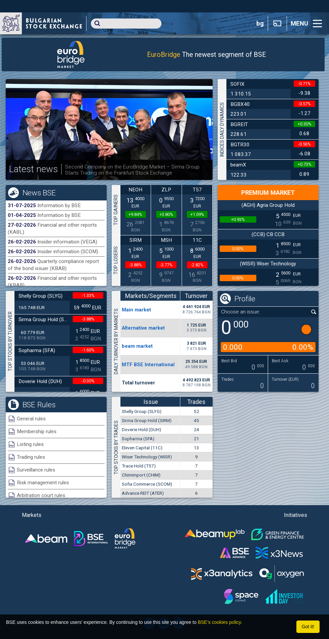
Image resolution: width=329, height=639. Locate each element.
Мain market (136, 310)
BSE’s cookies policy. (220, 622)
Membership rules (37, 431)
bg (260, 23)
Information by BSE (59, 205)
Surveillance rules (36, 470)
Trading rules (31, 457)
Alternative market (143, 328)
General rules (31, 419)
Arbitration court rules (41, 495)
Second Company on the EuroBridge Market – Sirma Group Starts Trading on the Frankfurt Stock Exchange (132, 170)
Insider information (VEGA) (67, 242)
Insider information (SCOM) (67, 252)
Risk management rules (43, 483)
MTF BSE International (148, 365)
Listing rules (30, 444)
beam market (137, 346)
